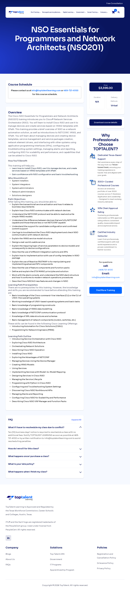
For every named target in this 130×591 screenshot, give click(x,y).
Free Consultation (114, 3)
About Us (10, 559)
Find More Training (105, 290)
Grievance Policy (105, 563)
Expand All (76, 420)
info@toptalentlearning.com (106, 277)
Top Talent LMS (57, 554)
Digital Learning (68, 12)
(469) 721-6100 (106, 270)
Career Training (92, 12)
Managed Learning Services (51, 12)
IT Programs (55, 564)
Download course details (105, 122)
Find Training (35, 12)
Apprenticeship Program (62, 570)
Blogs (8, 554)
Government (80, 12)
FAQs (8, 564)
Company (103, 12)
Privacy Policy (103, 568)
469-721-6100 (71, 90)
